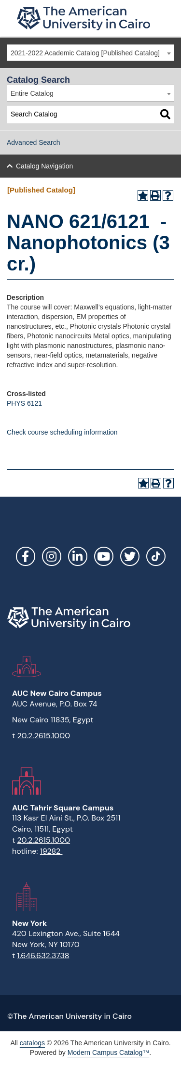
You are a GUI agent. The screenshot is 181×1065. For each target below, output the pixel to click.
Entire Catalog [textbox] (32, 93)
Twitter (129, 556)
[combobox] (90, 52)
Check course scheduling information (62, 432)
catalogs (32, 1043)
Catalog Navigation (44, 166)
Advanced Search (33, 142)
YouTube (103, 556)
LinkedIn (77, 556)
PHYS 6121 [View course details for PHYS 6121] (24, 403)
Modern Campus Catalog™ (109, 1052)
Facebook (25, 556)
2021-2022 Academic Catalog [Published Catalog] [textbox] (85, 53)
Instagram (51, 556)
